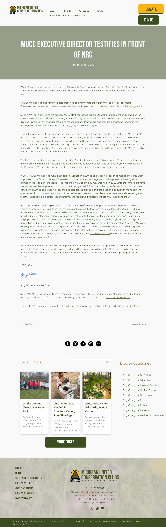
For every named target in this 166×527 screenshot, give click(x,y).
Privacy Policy (80, 521)
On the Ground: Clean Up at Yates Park (33, 407)
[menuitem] (55, 11)
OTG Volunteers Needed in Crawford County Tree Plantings (64, 409)
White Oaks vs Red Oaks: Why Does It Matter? (96, 407)
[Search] (88, 362)
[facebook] (86, 508)
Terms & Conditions (107, 521)
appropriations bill (100, 233)
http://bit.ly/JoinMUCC (118, 297)
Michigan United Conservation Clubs (121, 306)
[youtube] (102, 508)
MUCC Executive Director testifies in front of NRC (56, 306)
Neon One (142, 521)
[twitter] (91, 508)
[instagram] (97, 508)
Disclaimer (92, 521)
